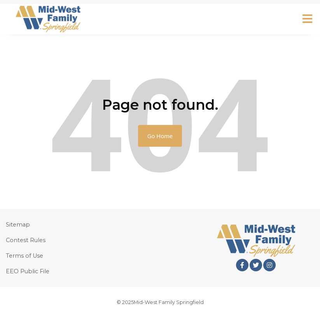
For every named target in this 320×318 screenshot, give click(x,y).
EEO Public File (27, 271)
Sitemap (18, 224)
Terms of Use (24, 255)
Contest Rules (25, 240)
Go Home (160, 136)
